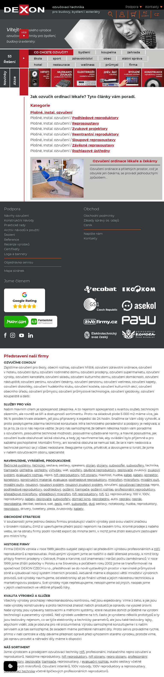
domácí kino (81, 499)
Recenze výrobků (16, 244)
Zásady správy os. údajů (101, 220)
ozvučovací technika (134, 485)
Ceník (88, 225)
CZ (156, 14)
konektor (151, 475)
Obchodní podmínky (99, 216)
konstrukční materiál (36, 480)
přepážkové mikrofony (20, 494)
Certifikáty (12, 249)
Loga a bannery (15, 254)
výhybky (55, 470)
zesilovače (125, 470)
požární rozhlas (102, 489)
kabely (138, 475)
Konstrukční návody (19, 220)
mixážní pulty (14, 485)
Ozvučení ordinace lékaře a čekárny (125, 161)
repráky (124, 499)
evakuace (60, 480)
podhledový (52, 489)
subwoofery (135, 465)
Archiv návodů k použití (21, 230)
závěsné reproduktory (99, 470)
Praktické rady (15, 225)
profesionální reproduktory (135, 489)
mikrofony (131, 480)
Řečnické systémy (17, 465)
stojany (102, 465)
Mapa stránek (14, 271)
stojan (90, 465)
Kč (145, 14)
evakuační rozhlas (29, 475)
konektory (11, 480)
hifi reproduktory (66, 475)
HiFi (157, 549)
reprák (137, 499)
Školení (9, 235)
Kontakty (152, 7)
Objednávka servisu (18, 262)
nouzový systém (52, 485)
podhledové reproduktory (88, 480)
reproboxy (11, 509)
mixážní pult (150, 480)
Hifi (82, 652)
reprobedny (100, 499)
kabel (128, 475)
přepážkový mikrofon (55, 494)
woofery (76, 470)
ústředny (40, 470)
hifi (101, 494)
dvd (91, 504)
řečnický (38, 465)
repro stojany (116, 657)
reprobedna (12, 504)
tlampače (11, 470)
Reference (11, 240)
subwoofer (117, 465)
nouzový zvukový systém (84, 485)
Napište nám (93, 234)
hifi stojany (89, 475)
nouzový (31, 485)
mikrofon (115, 480)
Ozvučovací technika (19, 671)
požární (68, 489)
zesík (58, 504)
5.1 (107, 494)
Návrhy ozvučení (16, 216)
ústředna (26, 470)
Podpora (132, 7)
